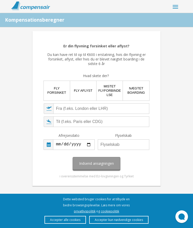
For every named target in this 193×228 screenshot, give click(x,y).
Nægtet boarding (136, 90)
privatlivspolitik (84, 211)
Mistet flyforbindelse (109, 90)
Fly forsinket (56, 90)
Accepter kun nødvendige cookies (119, 220)
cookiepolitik (110, 211)
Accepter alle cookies (65, 220)
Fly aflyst (83, 90)
